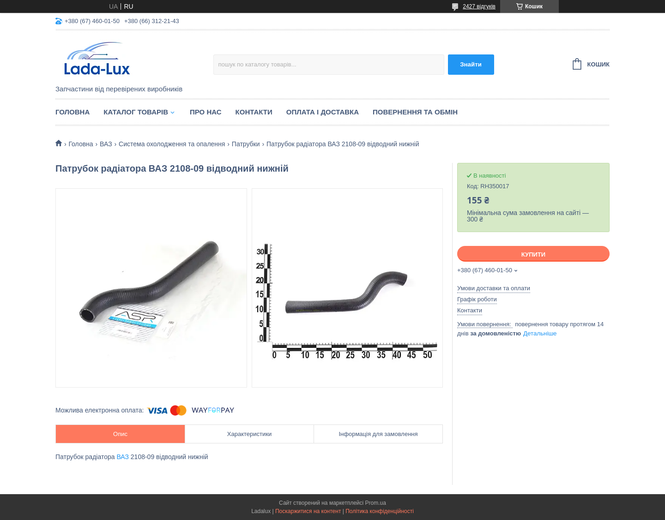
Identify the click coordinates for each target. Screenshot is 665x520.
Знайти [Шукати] (471, 64)
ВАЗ (106, 144)
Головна (72, 111)
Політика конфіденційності (379, 511)
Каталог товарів (135, 111)
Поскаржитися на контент (308, 511)
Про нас (206, 111)
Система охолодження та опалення (172, 144)
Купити (533, 254)
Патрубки (246, 144)
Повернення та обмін (415, 111)
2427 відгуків (479, 6)
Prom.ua (375, 503)
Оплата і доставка (322, 111)
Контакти (254, 111)
